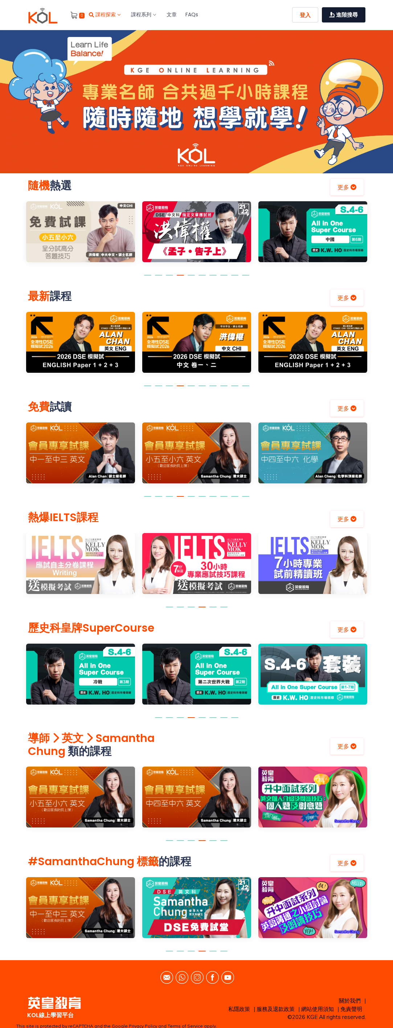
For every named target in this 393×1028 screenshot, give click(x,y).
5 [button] (191, 278)
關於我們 (350, 1000)
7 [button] (213, 278)
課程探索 (104, 14)
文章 (172, 14)
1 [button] (147, 278)
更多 (346, 187)
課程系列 (143, 14)
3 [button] (169, 278)
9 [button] (234, 278)
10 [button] (245, 278)
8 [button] (224, 278)
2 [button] (158, 278)
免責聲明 (351, 1009)
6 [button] (202, 278)
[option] (196, 101)
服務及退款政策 (276, 1009)
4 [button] (180, 278)
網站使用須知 (317, 1009)
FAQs (191, 14)
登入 (305, 15)
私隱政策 (239, 1009)
